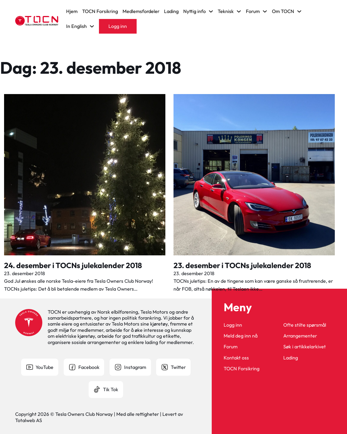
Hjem (72, 11)
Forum (230, 347)
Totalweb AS (28, 420)
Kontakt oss (236, 358)
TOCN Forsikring (100, 11)
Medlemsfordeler (141, 11)
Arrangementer (300, 336)
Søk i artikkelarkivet (304, 347)
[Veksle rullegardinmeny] (210, 11)
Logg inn (117, 26)
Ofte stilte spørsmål (304, 325)
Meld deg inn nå (241, 336)
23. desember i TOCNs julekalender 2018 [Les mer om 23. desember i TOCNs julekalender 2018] (242, 265)
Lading (171, 11)
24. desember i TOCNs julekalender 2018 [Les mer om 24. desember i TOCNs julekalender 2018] (73, 265)
